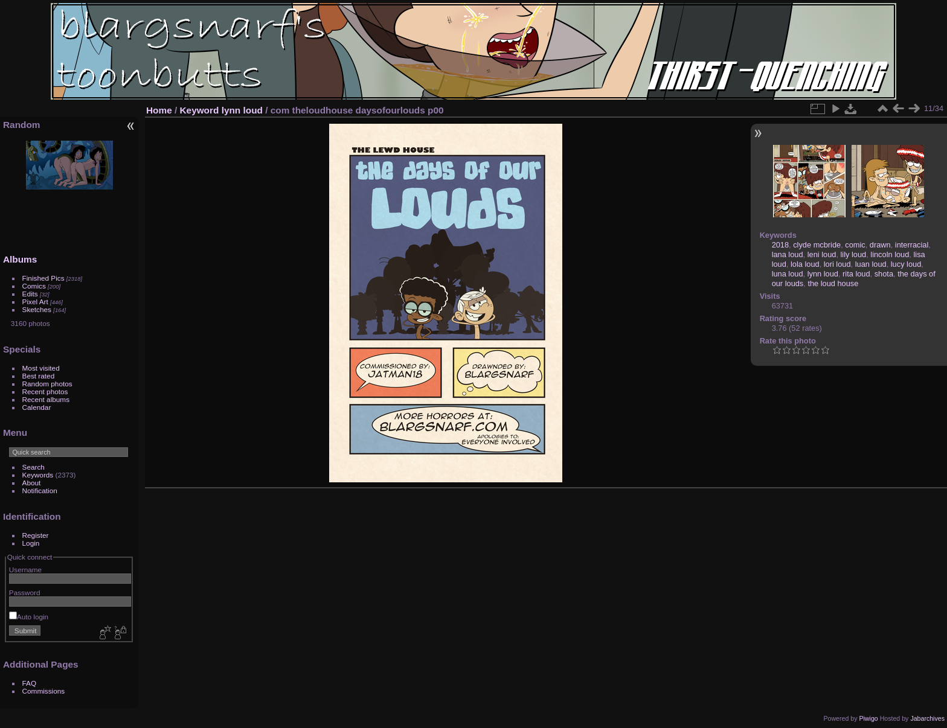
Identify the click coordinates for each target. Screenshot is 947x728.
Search (33, 467)
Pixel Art (35, 301)
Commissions (43, 691)
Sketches (36, 309)
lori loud (837, 264)
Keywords (38, 475)
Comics (34, 286)
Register (35, 535)
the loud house (832, 283)
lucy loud (906, 264)
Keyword (199, 110)
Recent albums (45, 399)
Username (25, 569)
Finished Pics (43, 278)
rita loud (856, 273)
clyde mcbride (817, 244)
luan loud (871, 264)
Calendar (36, 407)
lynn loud (242, 110)
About (31, 483)
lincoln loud (889, 254)
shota (884, 273)
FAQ (29, 683)
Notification (39, 490)
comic (855, 244)
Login (31, 543)
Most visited (41, 368)
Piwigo (868, 718)
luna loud (787, 273)
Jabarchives (927, 718)
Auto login (28, 617)
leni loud (821, 254)
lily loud (854, 254)
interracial (911, 244)
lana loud (787, 254)
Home (159, 110)
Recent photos (45, 391)
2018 (780, 244)
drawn (880, 244)
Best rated (38, 376)
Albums (20, 259)
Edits (30, 294)
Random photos (47, 384)
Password (24, 592)
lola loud (805, 264)
